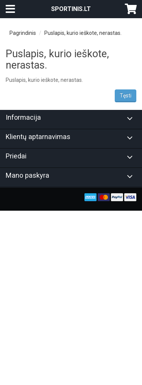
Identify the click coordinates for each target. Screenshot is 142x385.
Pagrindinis (22, 33)
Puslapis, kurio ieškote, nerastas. (83, 33)
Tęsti (125, 95)
